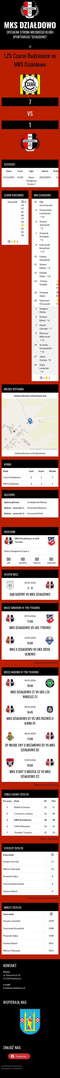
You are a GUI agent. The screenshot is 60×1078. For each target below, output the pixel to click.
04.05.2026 (30, 680)
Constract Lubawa (23, 813)
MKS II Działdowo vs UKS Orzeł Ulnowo (30, 651)
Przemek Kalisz (10, 876)
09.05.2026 (30, 616)
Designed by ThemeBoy (12, 1068)
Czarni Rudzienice (12, 477)
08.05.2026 (30, 706)
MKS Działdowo (30, 24)
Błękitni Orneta (22, 807)
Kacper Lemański (11, 921)
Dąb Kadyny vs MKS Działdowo (30, 594)
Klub (16, 801)
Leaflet (32, 449)
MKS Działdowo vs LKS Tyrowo (30, 627)
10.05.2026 (30, 637)
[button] (30, 421)
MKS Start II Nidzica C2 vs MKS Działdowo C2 (30, 774)
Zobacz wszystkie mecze (46, 662)
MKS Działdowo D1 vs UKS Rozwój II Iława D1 (30, 721)
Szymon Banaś (10, 891)
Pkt (54, 801)
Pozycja (7, 801)
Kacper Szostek (11, 861)
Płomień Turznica (23, 832)
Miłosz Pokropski (11, 869)
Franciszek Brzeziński (13, 883)
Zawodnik (12, 201)
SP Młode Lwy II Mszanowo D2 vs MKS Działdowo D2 (30, 747)
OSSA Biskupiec (22, 826)
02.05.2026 (30, 582)
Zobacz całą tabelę (49, 838)
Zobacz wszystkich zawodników (42, 898)
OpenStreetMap (46, 449)
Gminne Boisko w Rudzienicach (30, 395)
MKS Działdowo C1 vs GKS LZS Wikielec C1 (30, 694)
